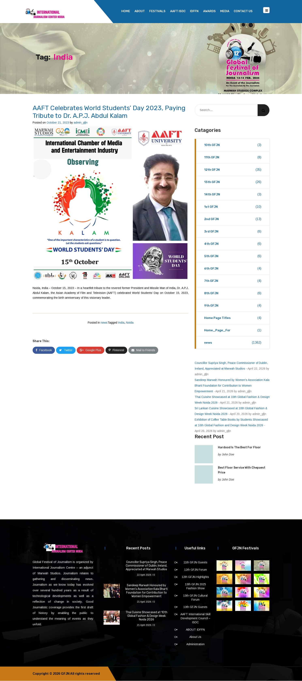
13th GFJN (232, 182)
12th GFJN (232, 170)
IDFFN (194, 11)
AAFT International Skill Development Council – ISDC (195, 618)
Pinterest (116, 350)
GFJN (65, 674)
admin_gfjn (81, 122)
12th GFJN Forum (195, 569)
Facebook (44, 350)
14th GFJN (232, 195)
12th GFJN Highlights (195, 577)
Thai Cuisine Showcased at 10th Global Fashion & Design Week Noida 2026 (146, 616)
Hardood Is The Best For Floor (239, 447)
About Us (195, 637)
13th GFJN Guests (195, 607)
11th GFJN (232, 158)
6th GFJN (232, 269)
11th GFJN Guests (195, 562)
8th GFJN (232, 293)
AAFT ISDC (178, 11)
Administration (195, 644)
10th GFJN (232, 145)
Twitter (66, 350)
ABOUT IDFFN (195, 629)
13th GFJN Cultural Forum (195, 597)
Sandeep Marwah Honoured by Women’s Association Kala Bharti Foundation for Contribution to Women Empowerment (232, 385)
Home (125, 11)
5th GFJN (232, 256)
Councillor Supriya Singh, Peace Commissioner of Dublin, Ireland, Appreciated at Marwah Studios (146, 566)
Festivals (157, 11)
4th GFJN (232, 244)
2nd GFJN (232, 219)
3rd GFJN (232, 232)
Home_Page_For (232, 330)
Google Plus (90, 350)
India (121, 322)
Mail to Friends (143, 350)
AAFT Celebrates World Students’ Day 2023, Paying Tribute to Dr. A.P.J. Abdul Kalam (109, 112)
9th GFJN (232, 306)
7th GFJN (232, 281)
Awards (209, 11)
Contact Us (243, 11)
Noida (129, 322)
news (104, 322)
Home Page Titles (232, 318)
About (139, 11)
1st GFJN (232, 207)
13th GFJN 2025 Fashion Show (195, 586)
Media (224, 11)
